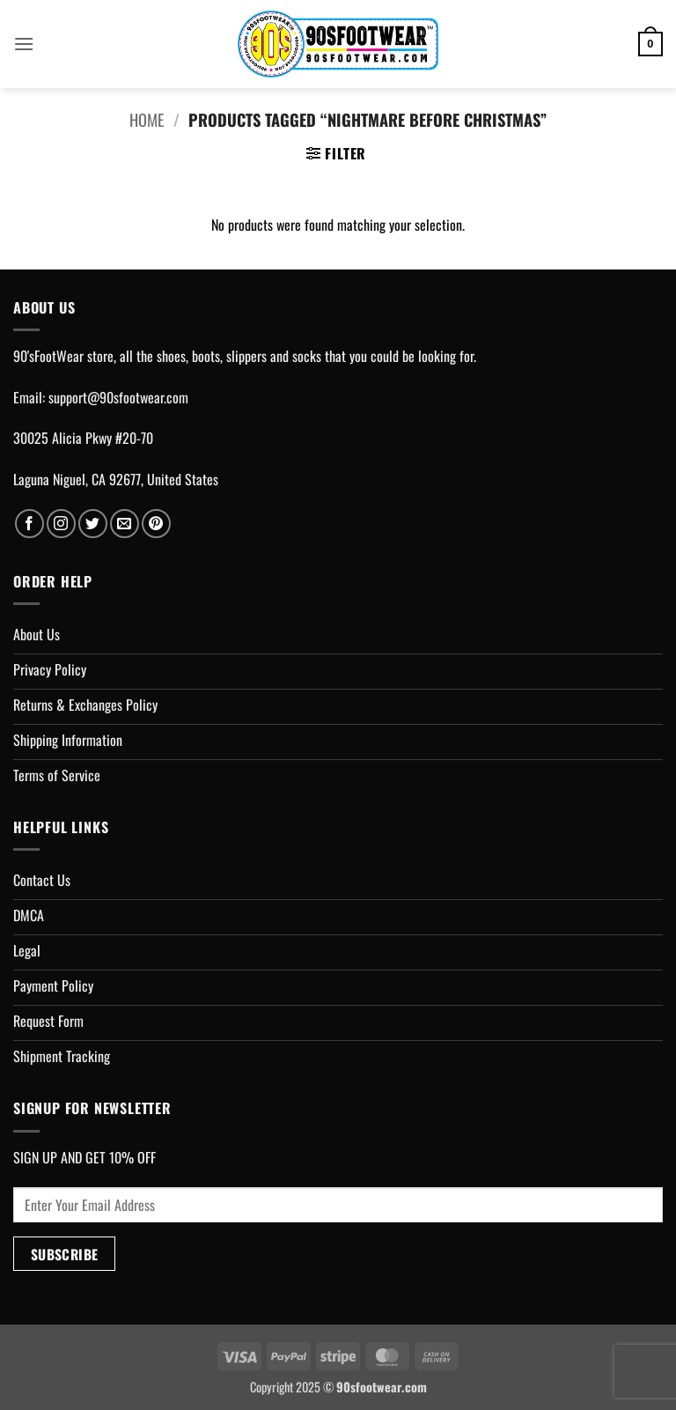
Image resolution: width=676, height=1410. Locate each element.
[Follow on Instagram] (61, 523)
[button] (23, 43)
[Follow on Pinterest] (156, 523)
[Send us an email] (124, 523)
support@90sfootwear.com (118, 397)
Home (146, 119)
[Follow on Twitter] (92, 523)
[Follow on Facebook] (29, 523)
